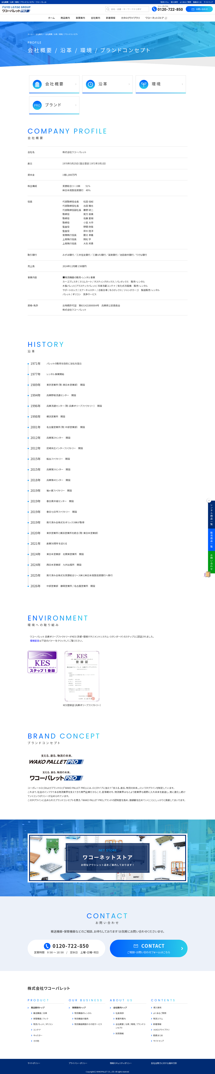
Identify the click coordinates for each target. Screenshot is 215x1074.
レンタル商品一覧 (211, 515)
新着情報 (110, 17)
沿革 (97, 84)
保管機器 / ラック (40, 1018)
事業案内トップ (79, 1007)
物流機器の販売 (81, 1018)
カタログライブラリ (130, 17)
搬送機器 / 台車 (40, 1013)
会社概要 (48, 84)
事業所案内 (121, 1018)
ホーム (51, 17)
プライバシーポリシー (78, 1063)
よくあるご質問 (185, 2)
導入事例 (174, 2)
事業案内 (80, 17)
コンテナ (37, 1029)
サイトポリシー (34, 1063)
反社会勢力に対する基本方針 (164, 1063)
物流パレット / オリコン (43, 1024)
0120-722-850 (170, 9)
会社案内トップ (120, 1007)
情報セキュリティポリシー (121, 1063)
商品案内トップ (37, 1007)
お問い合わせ (211, 562)
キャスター (37, 1035)
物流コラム (164, 2)
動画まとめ (197, 2)
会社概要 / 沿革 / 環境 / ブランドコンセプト (130, 1026)
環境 (150, 84)
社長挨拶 (120, 1013)
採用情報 (120, 1033)
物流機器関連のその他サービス (88, 1024)
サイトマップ (208, 2)
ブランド (47, 105)
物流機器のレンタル (83, 1013)
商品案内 (65, 17)
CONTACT (149, 948)
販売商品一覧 (211, 539)
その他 (36, 1040)
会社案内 (95, 17)
